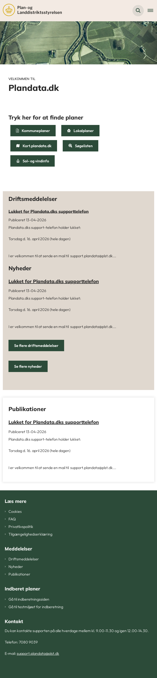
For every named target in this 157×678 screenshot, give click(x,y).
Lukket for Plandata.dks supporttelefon (48, 211)
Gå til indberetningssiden (28, 599)
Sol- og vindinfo (32, 161)
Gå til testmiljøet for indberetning (35, 606)
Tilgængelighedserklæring (30, 534)
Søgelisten (80, 145)
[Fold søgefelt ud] (138, 10)
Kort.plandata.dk (33, 145)
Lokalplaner (80, 130)
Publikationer (19, 574)
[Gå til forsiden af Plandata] (31, 11)
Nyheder (15, 566)
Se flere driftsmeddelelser (36, 345)
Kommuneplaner (33, 130)
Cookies (15, 511)
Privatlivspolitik (20, 526)
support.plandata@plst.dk (38, 653)
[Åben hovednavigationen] (152, 10)
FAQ (12, 519)
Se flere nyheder (28, 366)
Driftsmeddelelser (23, 559)
